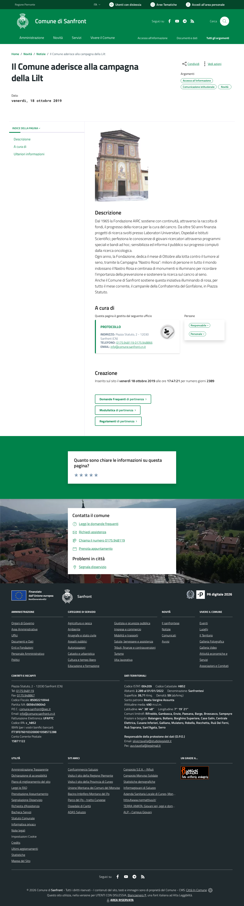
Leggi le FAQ (19, 787)
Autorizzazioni (76, 647)
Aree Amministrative (24, 629)
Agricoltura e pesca (80, 623)
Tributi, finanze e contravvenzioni (135, 647)
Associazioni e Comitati (214, 665)
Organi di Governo (22, 623)
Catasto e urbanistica (81, 653)
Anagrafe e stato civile (82, 635)
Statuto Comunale (23, 818)
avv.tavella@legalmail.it (145, 745)
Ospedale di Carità (79, 806)
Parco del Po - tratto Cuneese (86, 800)
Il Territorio (206, 635)
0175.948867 (26, 695)
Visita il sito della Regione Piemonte (90, 775)
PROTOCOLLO (110, 326)
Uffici (14, 635)
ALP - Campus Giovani (138, 812)
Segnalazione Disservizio (26, 800)
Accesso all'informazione (153, 38)
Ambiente (74, 629)
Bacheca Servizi (21, 812)
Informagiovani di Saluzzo (140, 787)
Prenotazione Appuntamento (29, 794)
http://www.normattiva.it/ (140, 800)
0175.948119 (25, 690)
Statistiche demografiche (139, 781)
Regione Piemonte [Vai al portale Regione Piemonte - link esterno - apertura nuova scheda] (25, 4)
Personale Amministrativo (27, 653)
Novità (27, 54)
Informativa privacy (23, 824)
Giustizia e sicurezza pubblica (132, 623)
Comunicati (169, 635)
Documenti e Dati (22, 641)
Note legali (18, 830)
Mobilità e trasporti (126, 635)
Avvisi (165, 641)
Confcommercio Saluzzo (83, 769)
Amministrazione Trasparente (29, 769)
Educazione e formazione (83, 665)
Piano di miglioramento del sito (30, 781)
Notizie (41, 54)
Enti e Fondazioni (22, 647)
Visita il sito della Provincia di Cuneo (90, 781)
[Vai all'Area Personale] (205, 4)
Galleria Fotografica (212, 641)
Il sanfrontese (170, 623)
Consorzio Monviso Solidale (141, 775)
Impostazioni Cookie (24, 836)
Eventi (204, 623)
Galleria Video (208, 647)
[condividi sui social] (190, 64)
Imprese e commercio (127, 629)
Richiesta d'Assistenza (25, 806)
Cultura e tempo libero (82, 659)
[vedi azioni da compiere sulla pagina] (211, 64)
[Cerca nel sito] (224, 21)
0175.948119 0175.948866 (134, 342)
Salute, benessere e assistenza (133, 641)
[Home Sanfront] (50, 21)
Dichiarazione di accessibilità (29, 775)
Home (15, 54)
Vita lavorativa (123, 659)
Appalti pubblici (77, 641)
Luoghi (204, 629)
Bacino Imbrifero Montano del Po (88, 794)
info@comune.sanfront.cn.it (128, 346)
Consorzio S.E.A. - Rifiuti (139, 769)
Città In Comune (196, 890)
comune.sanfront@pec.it (35, 709)
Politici (15, 659)
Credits (15, 842)
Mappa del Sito (20, 861)
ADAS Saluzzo (77, 812)
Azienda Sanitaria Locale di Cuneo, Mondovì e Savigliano (159, 794)
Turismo (119, 653)
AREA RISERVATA (120, 900)
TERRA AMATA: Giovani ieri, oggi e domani (150, 806)
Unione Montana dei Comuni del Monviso (94, 787)
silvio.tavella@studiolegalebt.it (152, 741)
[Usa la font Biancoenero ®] (125, 4)
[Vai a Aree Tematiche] (163, 4)
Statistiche (18, 854)
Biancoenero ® (137, 895)
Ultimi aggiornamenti (24, 848)
